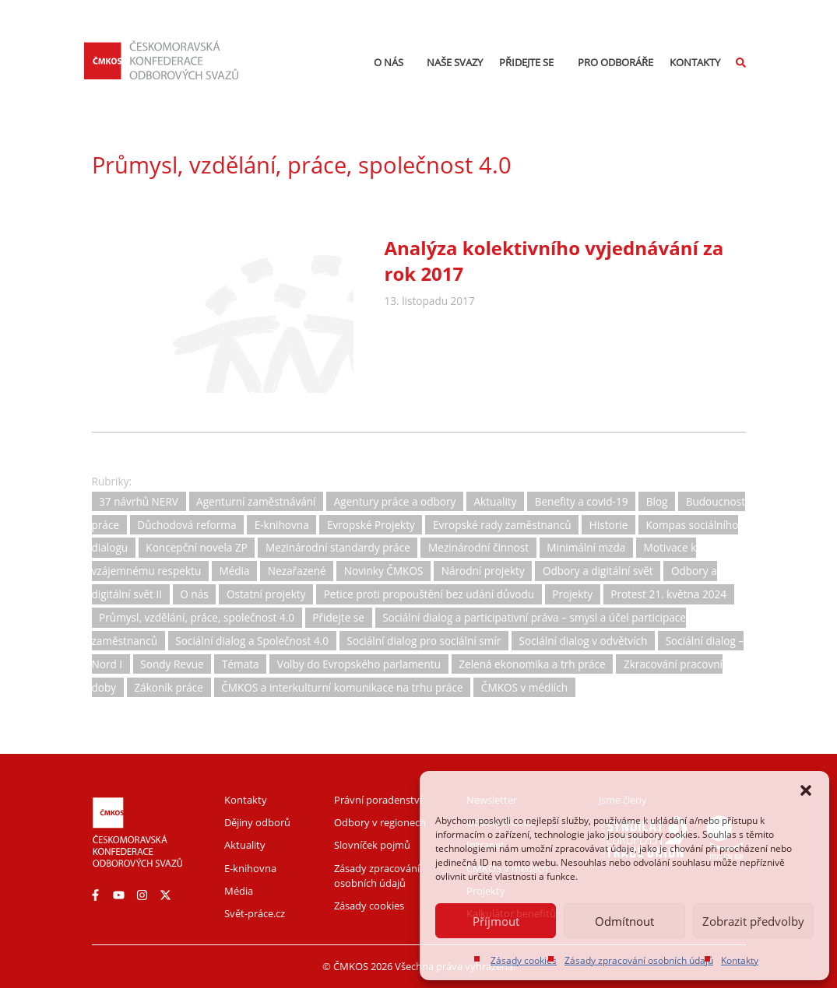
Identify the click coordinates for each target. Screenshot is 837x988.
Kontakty (739, 960)
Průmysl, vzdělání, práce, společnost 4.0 (302, 164)
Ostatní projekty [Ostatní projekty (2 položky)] (266, 594)
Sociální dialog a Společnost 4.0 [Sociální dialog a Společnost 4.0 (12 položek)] (252, 640)
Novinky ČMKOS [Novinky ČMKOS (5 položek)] (384, 571)
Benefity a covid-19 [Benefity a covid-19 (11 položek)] (581, 501)
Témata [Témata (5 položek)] (240, 664)
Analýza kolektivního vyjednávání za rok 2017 (554, 260)
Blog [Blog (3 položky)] (657, 501)
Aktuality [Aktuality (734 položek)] (495, 501)
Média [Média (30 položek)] (234, 571)
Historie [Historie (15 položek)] (608, 524)
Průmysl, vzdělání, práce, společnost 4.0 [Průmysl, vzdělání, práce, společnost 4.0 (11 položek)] (196, 617)
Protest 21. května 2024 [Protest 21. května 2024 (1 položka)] (668, 594)
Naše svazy (455, 62)
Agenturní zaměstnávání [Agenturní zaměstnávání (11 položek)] (255, 501)
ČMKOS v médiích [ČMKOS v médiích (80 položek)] (524, 687)
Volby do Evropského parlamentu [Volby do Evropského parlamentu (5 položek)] (359, 664)
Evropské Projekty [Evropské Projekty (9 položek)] (371, 524)
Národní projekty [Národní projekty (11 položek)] (483, 571)
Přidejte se (530, 62)
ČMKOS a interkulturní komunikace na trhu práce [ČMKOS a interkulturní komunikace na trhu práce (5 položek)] (342, 687)
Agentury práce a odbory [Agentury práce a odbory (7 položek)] (395, 501)
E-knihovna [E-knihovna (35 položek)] (282, 524)
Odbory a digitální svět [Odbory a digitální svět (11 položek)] (598, 571)
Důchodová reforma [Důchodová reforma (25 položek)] (186, 524)
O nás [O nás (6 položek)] (194, 594)
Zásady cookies (524, 960)
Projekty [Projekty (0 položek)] (572, 594)
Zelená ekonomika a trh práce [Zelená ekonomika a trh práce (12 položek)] (532, 664)
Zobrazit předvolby (753, 921)
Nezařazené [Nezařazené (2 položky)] (297, 571)
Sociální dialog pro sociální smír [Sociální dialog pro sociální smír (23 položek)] (423, 640)
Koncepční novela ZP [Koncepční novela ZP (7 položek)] (197, 548)
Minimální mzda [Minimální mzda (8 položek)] (586, 548)
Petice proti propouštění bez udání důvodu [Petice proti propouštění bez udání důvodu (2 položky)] (429, 594)
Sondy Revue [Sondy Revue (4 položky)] (171, 664)
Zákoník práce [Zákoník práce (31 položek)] (168, 687)
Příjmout (496, 921)
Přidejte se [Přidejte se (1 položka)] (338, 617)
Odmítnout (624, 921)
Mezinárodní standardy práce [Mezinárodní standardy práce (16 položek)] (338, 548)
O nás (392, 62)
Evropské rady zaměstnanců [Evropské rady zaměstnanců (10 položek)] (502, 524)
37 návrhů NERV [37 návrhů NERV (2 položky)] (138, 501)
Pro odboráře (615, 62)
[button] (806, 790)
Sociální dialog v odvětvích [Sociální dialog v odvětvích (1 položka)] (583, 640)
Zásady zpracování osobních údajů (638, 960)
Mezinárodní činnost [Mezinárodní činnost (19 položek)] (478, 548)
